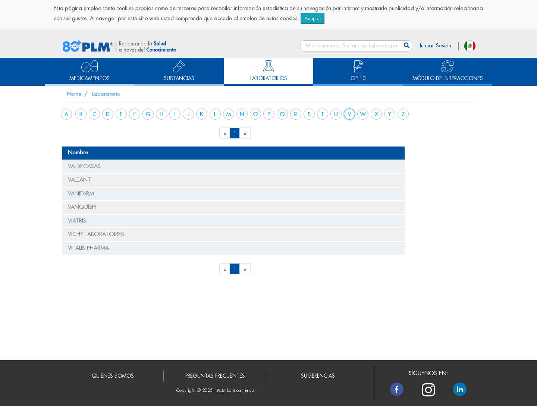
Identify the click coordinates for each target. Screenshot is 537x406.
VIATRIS (77, 221)
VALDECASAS (84, 166)
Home (74, 94)
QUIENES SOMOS (113, 376)
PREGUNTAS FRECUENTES (215, 376)
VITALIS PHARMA (88, 248)
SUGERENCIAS (318, 376)
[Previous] (224, 133)
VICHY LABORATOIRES (96, 234)
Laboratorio (106, 94)
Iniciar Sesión (435, 45)
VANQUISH (82, 207)
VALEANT (79, 180)
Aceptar (312, 18)
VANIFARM (81, 193)
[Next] (245, 133)
